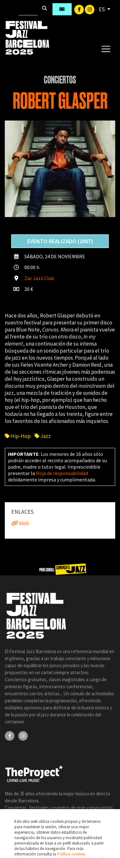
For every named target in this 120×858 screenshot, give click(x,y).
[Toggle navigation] (105, 48)
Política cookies (71, 854)
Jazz (43, 436)
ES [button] (102, 9)
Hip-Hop (18, 436)
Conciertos (60, 79)
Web (20, 523)
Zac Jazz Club (39, 278)
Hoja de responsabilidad (62, 473)
